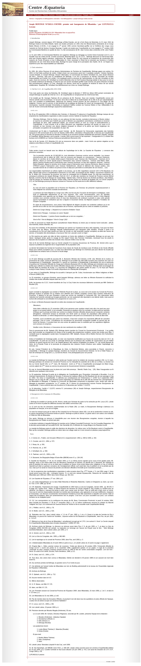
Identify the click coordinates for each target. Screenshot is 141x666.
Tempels (85, 15)
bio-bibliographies (66, 18)
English (131, 15)
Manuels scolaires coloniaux (73, 15)
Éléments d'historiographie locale (44, 34)
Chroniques (59, 15)
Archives (51, 15)
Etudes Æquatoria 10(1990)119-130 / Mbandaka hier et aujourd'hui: (52, 32)
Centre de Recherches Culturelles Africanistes (48, 11)
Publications (38, 15)
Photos (92, 15)
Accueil (30, 15)
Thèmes (45, 15)
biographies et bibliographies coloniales (47, 18)
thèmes (31, 18)
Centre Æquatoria (47, 7)
